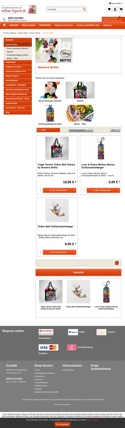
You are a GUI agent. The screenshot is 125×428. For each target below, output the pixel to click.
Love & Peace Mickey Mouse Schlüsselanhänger (98, 166)
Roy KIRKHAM (11, 80)
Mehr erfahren (93, 420)
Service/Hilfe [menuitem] (115, 3)
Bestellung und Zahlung (45, 373)
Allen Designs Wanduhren (16, 94)
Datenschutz (69, 370)
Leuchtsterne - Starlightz (16, 85)
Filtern (42, 130)
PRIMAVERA (11, 62)
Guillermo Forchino (13, 67)
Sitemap (38, 379)
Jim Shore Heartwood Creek (17, 90)
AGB (37, 370)
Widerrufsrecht (41, 386)
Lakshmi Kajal (11, 103)
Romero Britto (18, 44)
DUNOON (9, 40)
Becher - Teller (12, 58)
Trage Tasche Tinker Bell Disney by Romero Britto (56, 166)
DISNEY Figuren (12, 76)
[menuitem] (105, 3)
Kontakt (38, 389)
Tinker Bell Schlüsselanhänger (55, 226)
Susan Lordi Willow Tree (15, 71)
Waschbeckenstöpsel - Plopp (17, 99)
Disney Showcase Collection (17, 48)
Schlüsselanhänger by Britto (17, 55)
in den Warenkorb (62, 190)
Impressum (39, 376)
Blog (7, 112)
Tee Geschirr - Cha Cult (15, 108)
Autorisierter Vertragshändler (47, 392)
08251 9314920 (15, 18)
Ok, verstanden (62, 424)
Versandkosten (41, 382)
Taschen (10, 52)
